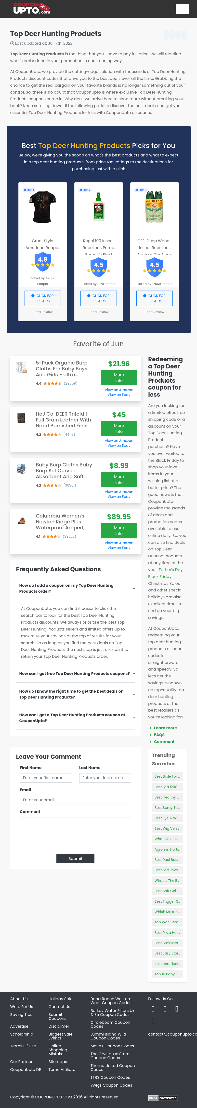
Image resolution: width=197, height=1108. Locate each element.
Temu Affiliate (62, 1069)
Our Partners (22, 1062)
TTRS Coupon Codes (110, 1077)
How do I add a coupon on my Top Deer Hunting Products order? (66, 588)
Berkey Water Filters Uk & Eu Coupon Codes (112, 1012)
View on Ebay (119, 394)
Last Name (90, 768)
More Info (119, 377)
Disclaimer (59, 1026)
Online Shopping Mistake (58, 1050)
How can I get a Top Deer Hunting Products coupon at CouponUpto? (72, 718)
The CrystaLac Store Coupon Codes (110, 1056)
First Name (31, 768)
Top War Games (168, 922)
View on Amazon (119, 389)
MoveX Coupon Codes (112, 1046)
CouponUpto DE (25, 1069)
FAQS (159, 735)
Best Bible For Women (173, 776)
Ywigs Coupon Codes (111, 1085)
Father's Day (171, 570)
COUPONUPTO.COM (53, 1097)
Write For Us (21, 1007)
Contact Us (59, 1007)
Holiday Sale (61, 999)
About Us (19, 999)
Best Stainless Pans (171, 942)
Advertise (19, 1026)
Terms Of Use (23, 1046)
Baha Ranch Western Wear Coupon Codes (111, 1001)
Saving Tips (21, 1014)
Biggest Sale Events (61, 1036)
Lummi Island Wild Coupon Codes (108, 1036)
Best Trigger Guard (170, 901)
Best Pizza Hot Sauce (172, 932)
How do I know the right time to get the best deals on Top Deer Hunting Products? (71, 694)
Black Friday (159, 576)
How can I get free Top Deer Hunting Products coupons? (74, 673)
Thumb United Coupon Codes (113, 1067)
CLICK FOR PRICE (42, 298)
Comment (30, 811)
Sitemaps (58, 1062)
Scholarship (21, 1034)
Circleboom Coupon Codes (110, 1024)
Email (25, 790)
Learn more (165, 728)
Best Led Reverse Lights (174, 870)
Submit (75, 858)
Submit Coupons (57, 1016)
